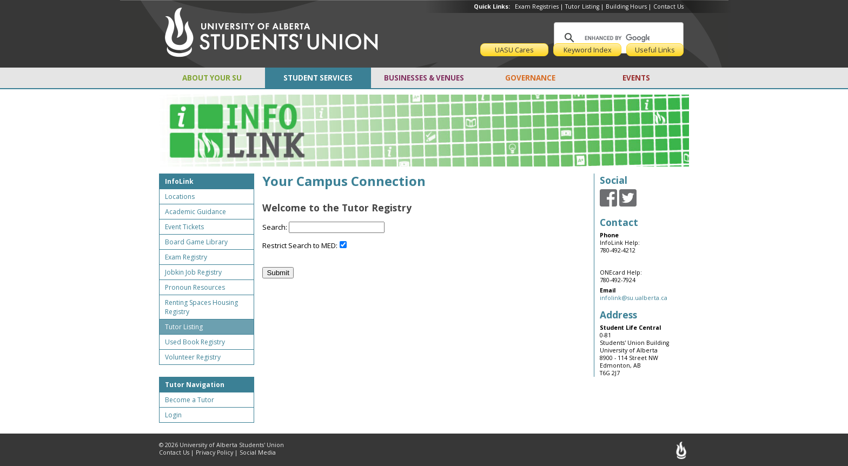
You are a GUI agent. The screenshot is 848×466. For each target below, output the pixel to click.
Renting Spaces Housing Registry (201, 307)
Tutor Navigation (194, 384)
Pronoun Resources (195, 287)
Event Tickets (184, 226)
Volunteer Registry (193, 357)
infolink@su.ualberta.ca (633, 298)
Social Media (258, 452)
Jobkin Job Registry (193, 272)
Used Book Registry (195, 342)
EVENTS (636, 78)
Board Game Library (196, 242)
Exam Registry (186, 257)
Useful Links (655, 50)
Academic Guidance (195, 211)
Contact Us (668, 6)
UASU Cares (514, 50)
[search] (617, 37)
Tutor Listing (582, 6)
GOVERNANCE (530, 78)
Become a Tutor (189, 399)
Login (173, 415)
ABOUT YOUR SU (212, 78)
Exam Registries (537, 6)
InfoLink (179, 181)
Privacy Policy (214, 452)
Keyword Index (588, 50)
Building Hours (626, 6)
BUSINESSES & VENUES (424, 78)
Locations (180, 196)
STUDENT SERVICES (318, 78)
